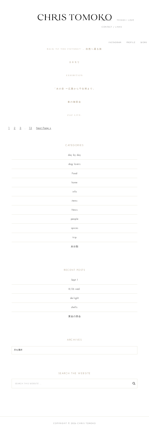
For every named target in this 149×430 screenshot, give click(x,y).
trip (75, 237)
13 (30, 128)
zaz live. (74, 115)
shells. (74, 307)
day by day (74, 155)
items (74, 200)
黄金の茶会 (74, 316)
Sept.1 (74, 280)
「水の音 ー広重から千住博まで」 (74, 88)
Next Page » (43, 128)
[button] (74, 21)
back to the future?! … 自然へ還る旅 (74, 49)
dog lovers (74, 164)
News (75, 210)
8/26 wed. (74, 289)
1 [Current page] (9, 128)
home (74, 182)
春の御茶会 (74, 102)
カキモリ (74, 62)
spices (74, 228)
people (74, 219)
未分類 (74, 246)
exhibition (74, 75)
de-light (74, 298)
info (74, 191)
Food (74, 173)
